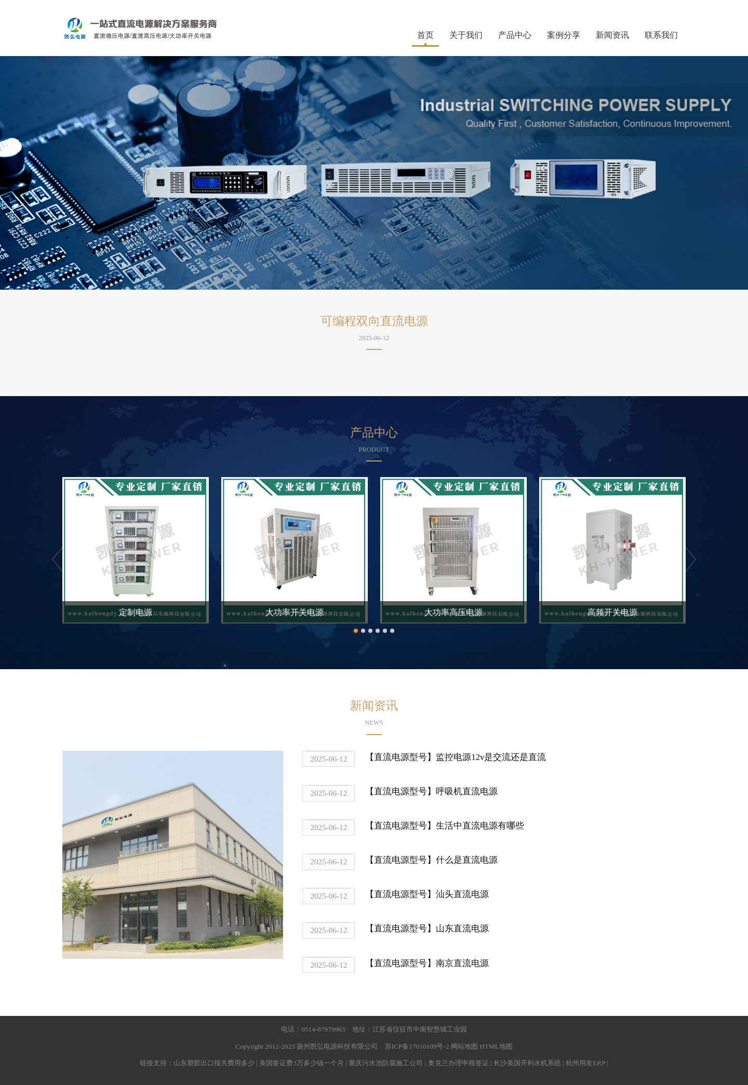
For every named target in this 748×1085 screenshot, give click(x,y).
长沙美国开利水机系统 (527, 1063)
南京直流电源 (462, 963)
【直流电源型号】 (400, 757)
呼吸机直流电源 (467, 791)
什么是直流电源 (467, 860)
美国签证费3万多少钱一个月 (301, 1063)
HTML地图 (496, 1046)
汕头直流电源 (462, 894)
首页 (425, 35)
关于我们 (466, 35)
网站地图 (464, 1046)
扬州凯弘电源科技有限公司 (337, 1046)
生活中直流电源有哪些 (480, 826)
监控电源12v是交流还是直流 (491, 757)
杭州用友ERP (585, 1063)
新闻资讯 (612, 35)
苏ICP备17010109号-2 (417, 1046)
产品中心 (514, 35)
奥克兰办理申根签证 (458, 1063)
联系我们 (661, 35)
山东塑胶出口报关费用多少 (214, 1063)
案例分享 (563, 35)
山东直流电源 (462, 928)
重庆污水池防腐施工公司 (386, 1063)
